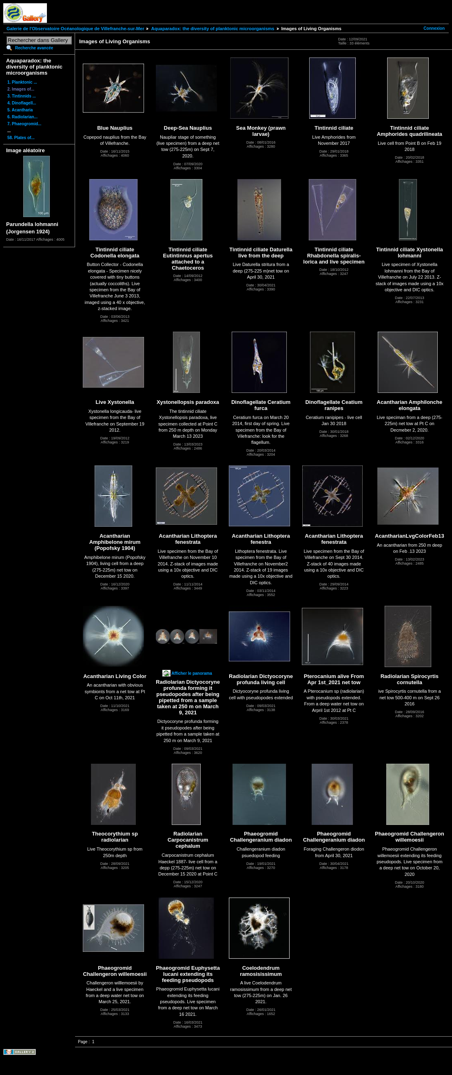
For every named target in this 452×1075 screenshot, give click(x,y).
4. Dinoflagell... (21, 103)
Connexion (434, 28)
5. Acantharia (20, 110)
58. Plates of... (21, 137)
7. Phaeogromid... (24, 124)
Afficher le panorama (191, 673)
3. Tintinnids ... (21, 96)
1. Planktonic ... (22, 82)
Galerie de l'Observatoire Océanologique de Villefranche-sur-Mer (75, 28)
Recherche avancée (34, 48)
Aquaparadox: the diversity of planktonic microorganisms (212, 28)
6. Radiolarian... (22, 117)
